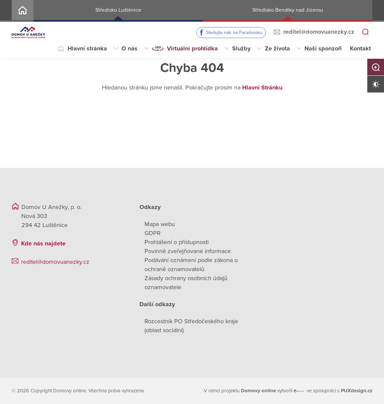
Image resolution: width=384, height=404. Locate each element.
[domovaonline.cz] (258, 391)
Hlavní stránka (87, 48)
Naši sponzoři (323, 48)
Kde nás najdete (43, 243)
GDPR (153, 233)
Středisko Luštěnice (118, 10)
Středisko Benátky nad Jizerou (287, 10)
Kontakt (360, 48)
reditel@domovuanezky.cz (318, 31)
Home (22, 11)
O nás (129, 48)
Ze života (277, 48)
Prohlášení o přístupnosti (177, 242)
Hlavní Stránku (262, 87)
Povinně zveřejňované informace (188, 251)
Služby (241, 48)
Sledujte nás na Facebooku (234, 32)
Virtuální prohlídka (192, 48)
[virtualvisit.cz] (299, 391)
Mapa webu (160, 224)
